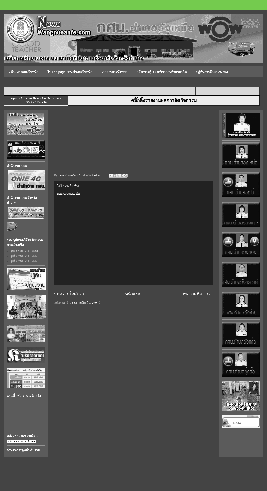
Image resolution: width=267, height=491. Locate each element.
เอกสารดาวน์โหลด (114, 72)
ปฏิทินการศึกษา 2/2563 (212, 72)
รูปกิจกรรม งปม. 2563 (24, 260)
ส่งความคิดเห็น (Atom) (86, 302)
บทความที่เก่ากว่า (197, 293)
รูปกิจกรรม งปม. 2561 (24, 251)
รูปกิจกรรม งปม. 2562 (24, 255)
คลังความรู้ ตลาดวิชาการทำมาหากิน (161, 72)
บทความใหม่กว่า (69, 293)
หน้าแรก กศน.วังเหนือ (23, 72)
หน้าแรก (132, 293)
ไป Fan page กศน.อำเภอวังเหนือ (70, 72)
